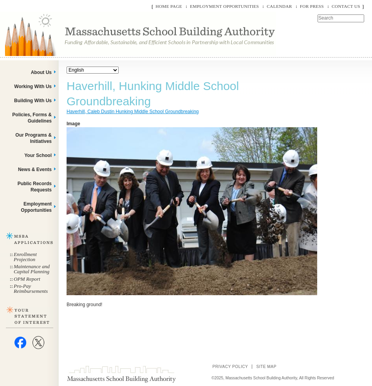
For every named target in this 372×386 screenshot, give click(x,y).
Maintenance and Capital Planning (32, 269)
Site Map (266, 366)
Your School (38, 155)
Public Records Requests (35, 187)
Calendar (279, 6)
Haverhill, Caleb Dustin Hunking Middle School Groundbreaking (133, 111)
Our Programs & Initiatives (33, 138)
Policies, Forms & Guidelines (32, 118)
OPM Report (27, 278)
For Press (312, 6)
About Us (41, 72)
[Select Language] (93, 70)
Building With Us (33, 100)
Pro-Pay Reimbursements (31, 288)
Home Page (168, 6)
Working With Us (33, 86)
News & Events (35, 169)
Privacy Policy (230, 366)
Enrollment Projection (25, 257)
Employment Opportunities (224, 6)
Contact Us (346, 6)
